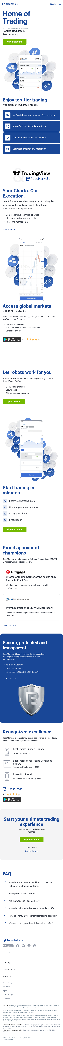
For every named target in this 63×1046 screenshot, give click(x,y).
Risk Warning (7, 987)
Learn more (9, 625)
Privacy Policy (7, 983)
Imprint (5, 991)
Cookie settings (8, 995)
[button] (15, 4)
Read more (9, 229)
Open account (14, 41)
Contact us (31, 851)
